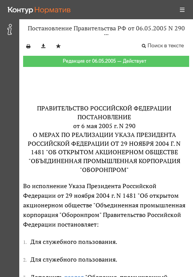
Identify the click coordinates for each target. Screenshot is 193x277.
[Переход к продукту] (39, 9)
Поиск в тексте (166, 45)
